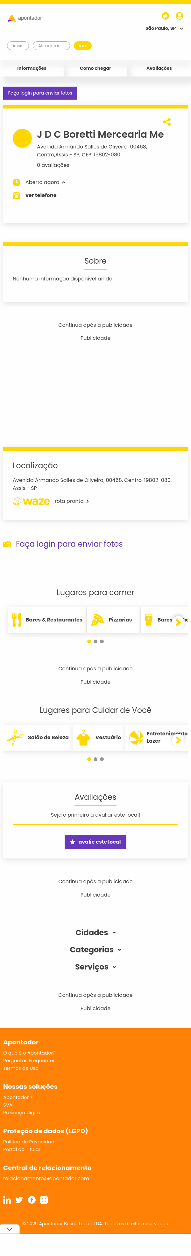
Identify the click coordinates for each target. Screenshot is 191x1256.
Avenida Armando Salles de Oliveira (82, 146)
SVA (7, 1104)
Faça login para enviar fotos (40, 93)
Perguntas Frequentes (29, 1060)
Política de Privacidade (30, 1141)
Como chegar (95, 68)
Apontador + (18, 1097)
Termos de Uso (21, 1068)
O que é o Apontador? (29, 1052)
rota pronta (51, 501)
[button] (89, 641)
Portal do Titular (21, 1149)
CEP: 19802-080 (101, 154)
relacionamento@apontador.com (46, 1178)
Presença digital (22, 1112)
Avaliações (159, 68)
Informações (31, 68)
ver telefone (41, 195)
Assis (61, 154)
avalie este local (95, 841)
